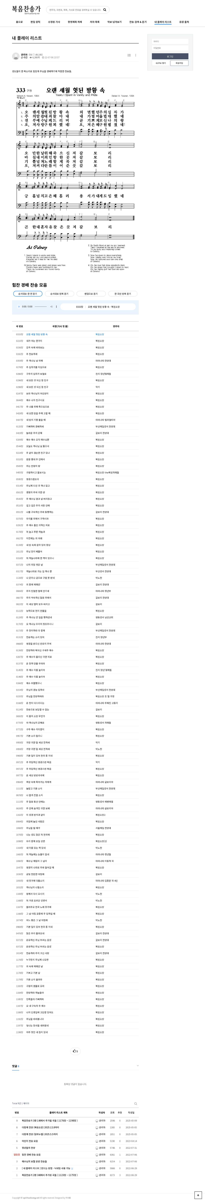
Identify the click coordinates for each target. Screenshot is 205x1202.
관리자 (24, 54)
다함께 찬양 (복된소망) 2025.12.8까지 (40, 1127)
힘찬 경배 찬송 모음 (31, 1154)
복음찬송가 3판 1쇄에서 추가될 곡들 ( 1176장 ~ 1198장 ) (50, 1120)
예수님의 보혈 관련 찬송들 (34, 1161)
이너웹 (68, 1197)
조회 (112, 1112)
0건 (24, 57)
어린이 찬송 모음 (30, 1141)
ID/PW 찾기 (161, 63)
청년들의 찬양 (28, 1147)
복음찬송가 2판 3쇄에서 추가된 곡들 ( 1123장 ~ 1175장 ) (50, 1175)
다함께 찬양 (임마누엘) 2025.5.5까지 (40, 1134)
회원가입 (179, 63)
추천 (120, 1112)
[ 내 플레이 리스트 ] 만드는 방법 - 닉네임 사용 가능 (46, 1168)
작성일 (131, 1112)
